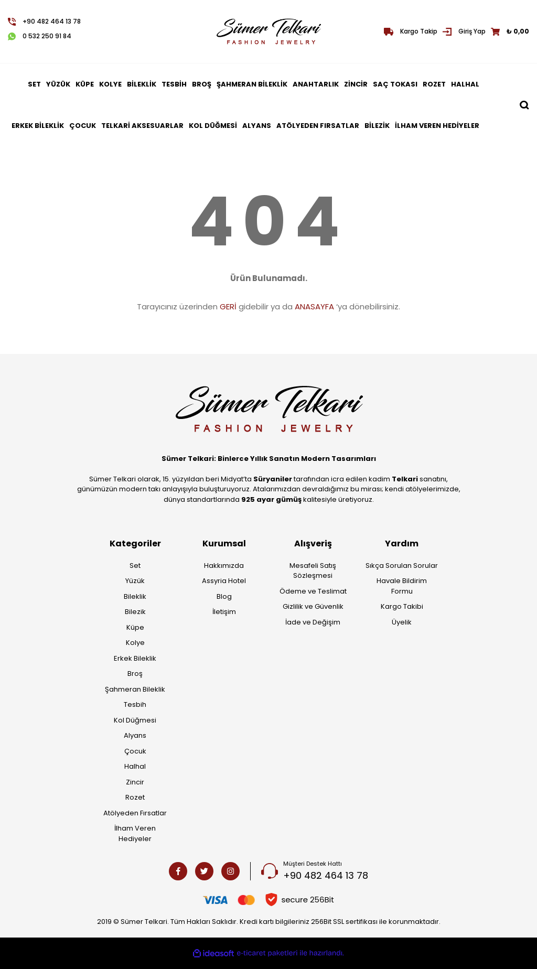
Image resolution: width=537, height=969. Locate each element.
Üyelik (402, 622)
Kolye (135, 643)
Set (135, 565)
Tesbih (135, 704)
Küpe (135, 627)
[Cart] (510, 31)
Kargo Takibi (402, 606)
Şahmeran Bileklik (135, 689)
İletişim (224, 612)
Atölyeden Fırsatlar (135, 813)
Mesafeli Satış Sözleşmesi (312, 571)
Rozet (135, 797)
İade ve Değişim (312, 622)
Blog (224, 596)
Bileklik (135, 596)
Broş (135, 674)
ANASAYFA (314, 306)
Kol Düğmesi (135, 720)
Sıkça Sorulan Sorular (402, 565)
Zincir (135, 782)
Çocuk (135, 751)
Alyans (135, 735)
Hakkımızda (224, 565)
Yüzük (135, 581)
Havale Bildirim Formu (402, 586)
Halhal (135, 766)
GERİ (228, 306)
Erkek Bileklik (135, 658)
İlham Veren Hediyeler (135, 833)
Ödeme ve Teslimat (313, 591)
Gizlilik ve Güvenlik (313, 606)
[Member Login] (464, 31)
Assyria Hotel (224, 581)
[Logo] (268, 31)
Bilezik (135, 612)
